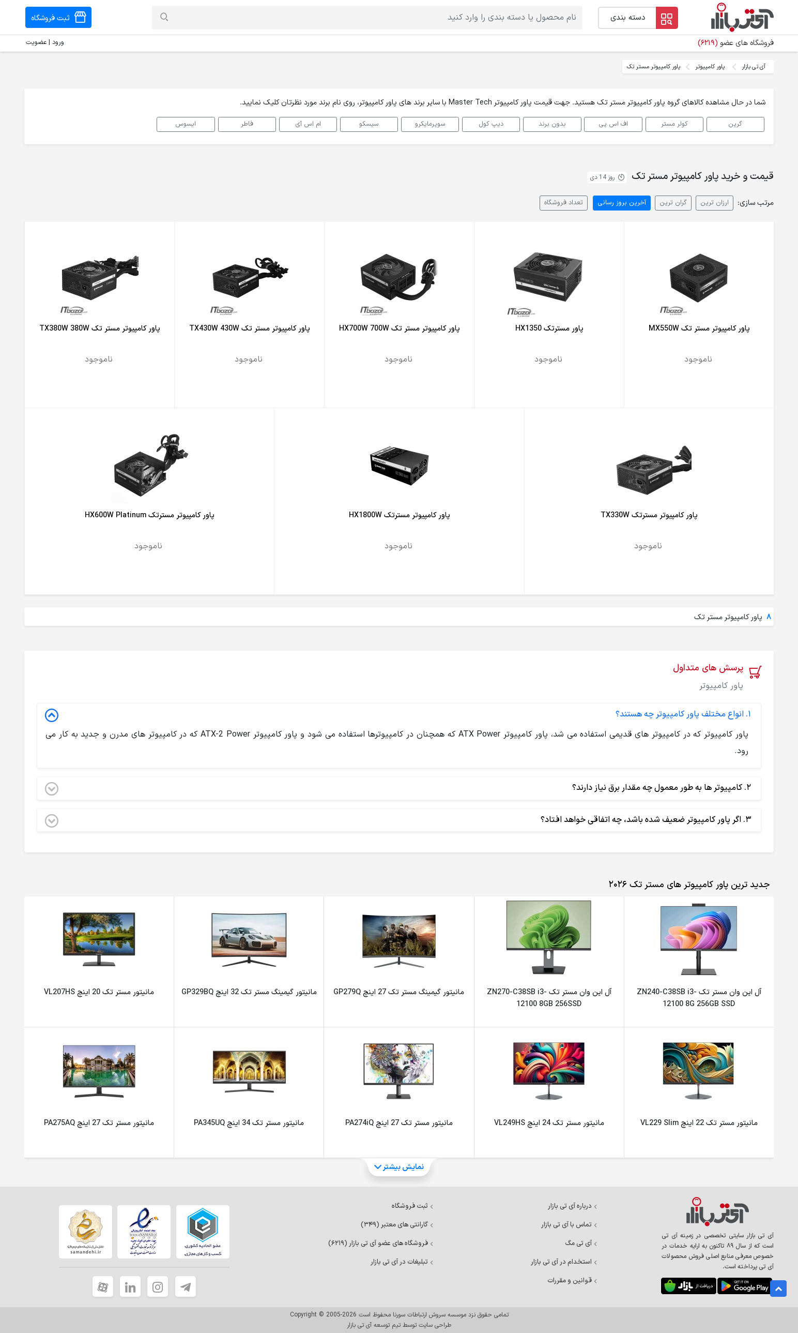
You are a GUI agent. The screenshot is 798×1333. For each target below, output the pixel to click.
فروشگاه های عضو (736, 43)
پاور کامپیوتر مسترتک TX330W (649, 515)
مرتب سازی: (756, 203)
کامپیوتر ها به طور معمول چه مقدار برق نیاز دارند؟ (398, 788)
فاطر (247, 124)
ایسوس (185, 124)
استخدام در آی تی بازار (564, 1262)
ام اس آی (308, 124)
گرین (735, 124)
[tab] (687, 885)
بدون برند (552, 124)
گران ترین (673, 202)
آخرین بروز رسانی (621, 202)
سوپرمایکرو (430, 124)
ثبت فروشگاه (413, 1206)
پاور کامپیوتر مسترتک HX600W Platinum (149, 515)
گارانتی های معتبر (397, 1225)
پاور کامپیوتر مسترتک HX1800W (399, 515)
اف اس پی (613, 124)
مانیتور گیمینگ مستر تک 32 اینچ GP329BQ (249, 992)
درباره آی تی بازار (572, 1206)
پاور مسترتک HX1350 (549, 328)
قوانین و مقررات (572, 1281)
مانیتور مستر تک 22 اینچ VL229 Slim (699, 1123)
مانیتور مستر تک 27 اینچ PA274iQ (399, 1123)
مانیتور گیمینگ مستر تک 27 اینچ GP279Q (398, 992)
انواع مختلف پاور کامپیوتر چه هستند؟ (398, 715)
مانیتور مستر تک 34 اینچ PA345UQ (249, 1123)
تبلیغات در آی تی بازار (402, 1262)
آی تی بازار (753, 66)
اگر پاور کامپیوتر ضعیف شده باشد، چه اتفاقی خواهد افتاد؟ (398, 820)
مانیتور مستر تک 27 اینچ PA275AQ (99, 1123)
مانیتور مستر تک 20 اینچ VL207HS (99, 992)
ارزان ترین (714, 202)
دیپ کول (491, 124)
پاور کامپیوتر (710, 66)
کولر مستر (674, 124)
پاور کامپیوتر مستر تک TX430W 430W (249, 328)
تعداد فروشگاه (563, 202)
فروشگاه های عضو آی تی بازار (381, 1243)
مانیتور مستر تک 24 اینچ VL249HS (549, 1123)
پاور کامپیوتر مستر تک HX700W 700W (399, 328)
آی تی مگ (581, 1243)
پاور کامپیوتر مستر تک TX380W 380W (99, 328)
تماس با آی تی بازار (569, 1225)
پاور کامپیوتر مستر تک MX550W (699, 328)
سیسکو (369, 124)
